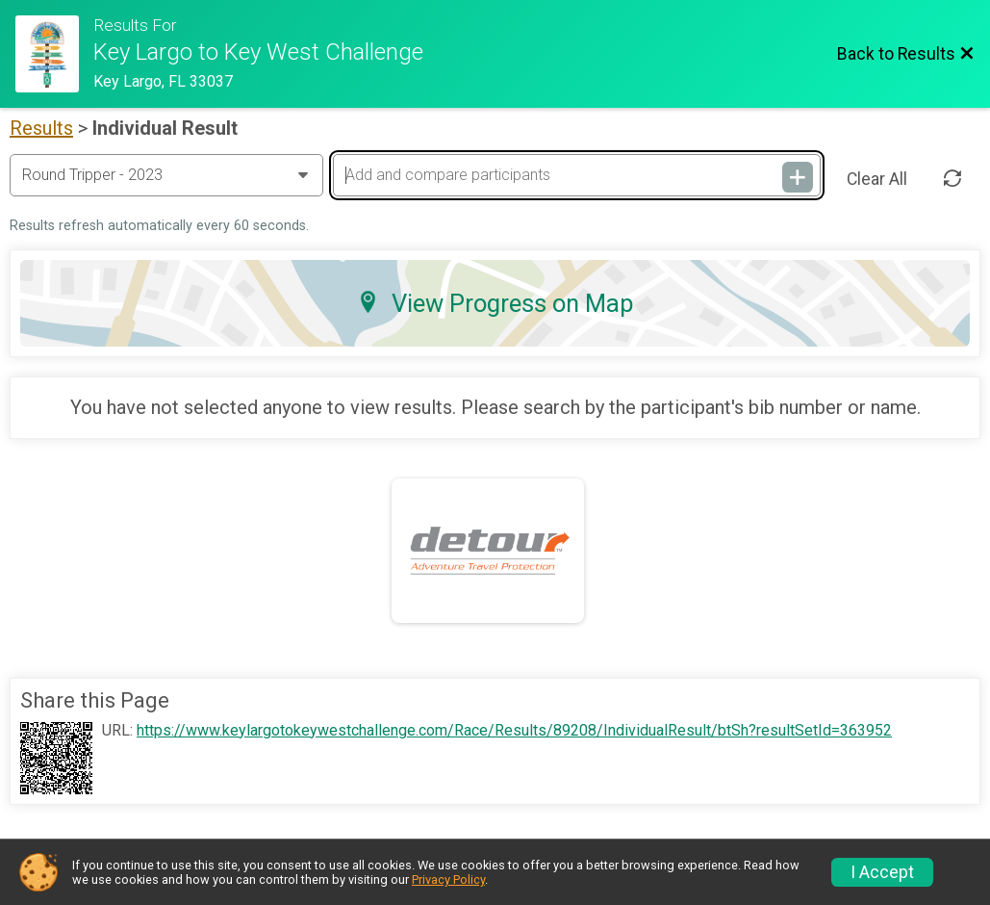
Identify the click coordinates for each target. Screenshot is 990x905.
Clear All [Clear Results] (877, 179)
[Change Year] (166, 175)
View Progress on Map (495, 303)
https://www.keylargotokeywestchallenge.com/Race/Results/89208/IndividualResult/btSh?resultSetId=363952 (514, 730)
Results (41, 128)
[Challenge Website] (54, 53)
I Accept (882, 872)
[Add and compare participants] (576, 175)
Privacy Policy (448, 879)
